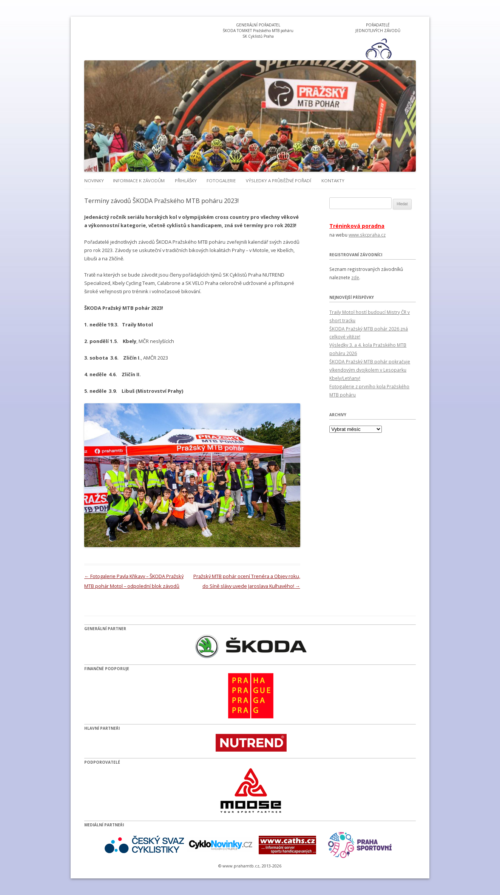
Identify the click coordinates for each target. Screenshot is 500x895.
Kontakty (332, 180)
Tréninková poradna (356, 225)
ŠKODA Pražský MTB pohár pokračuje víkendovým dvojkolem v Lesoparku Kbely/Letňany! (369, 369)
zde (355, 277)
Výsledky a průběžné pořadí (278, 180)
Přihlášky (186, 180)
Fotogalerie (221, 180)
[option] (378, 48)
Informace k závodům (139, 180)
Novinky (94, 180)
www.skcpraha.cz (367, 235)
